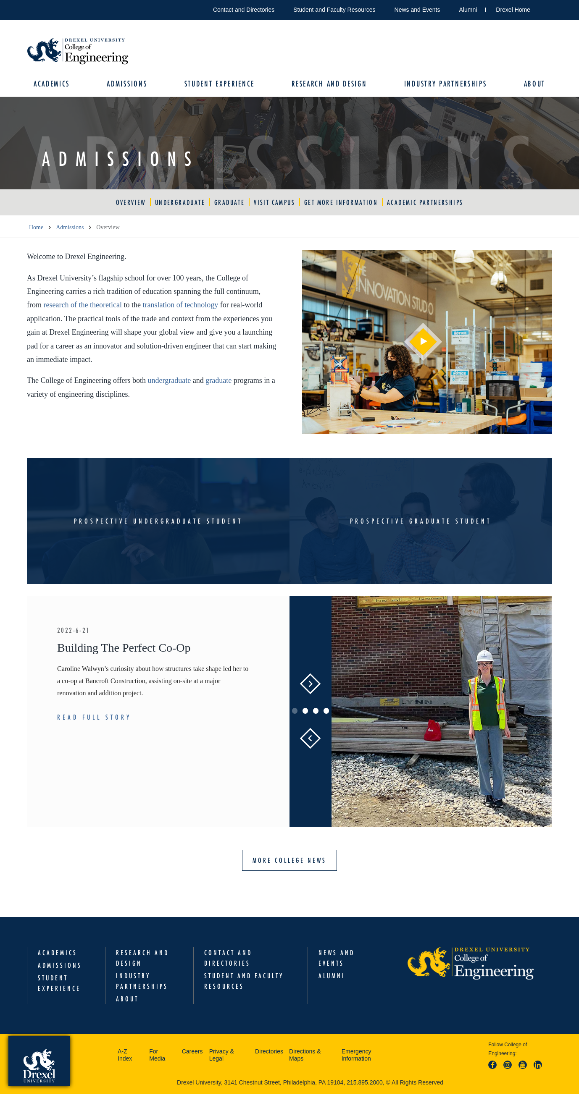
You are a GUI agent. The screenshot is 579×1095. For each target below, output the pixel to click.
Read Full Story (94, 718)
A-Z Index (125, 1056)
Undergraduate (180, 203)
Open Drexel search (545, 8)
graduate (218, 381)
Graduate (229, 203)
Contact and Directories (243, 9)
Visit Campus (274, 203)
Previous (310, 739)
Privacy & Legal (221, 1056)
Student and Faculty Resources (334, 9)
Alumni (468, 9)
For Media (157, 1056)
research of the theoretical (83, 306)
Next (310, 684)
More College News (289, 861)
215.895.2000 (365, 1083)
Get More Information (341, 203)
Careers (192, 1052)
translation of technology (180, 306)
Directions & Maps (305, 1056)
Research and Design (328, 84)
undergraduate (169, 381)
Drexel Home (513, 9)
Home (36, 228)
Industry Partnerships (444, 84)
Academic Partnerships (425, 203)
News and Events (417, 9)
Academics (53, 84)
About (533, 84)
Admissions (128, 84)
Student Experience (219, 84)
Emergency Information (356, 1056)
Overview (131, 203)
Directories (269, 1052)
